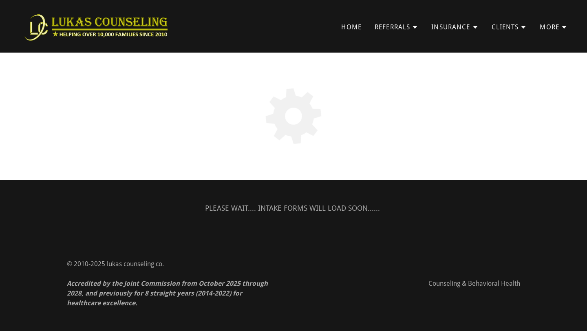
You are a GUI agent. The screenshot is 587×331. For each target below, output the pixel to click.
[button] (396, 27)
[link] (97, 25)
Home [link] (351, 27)
